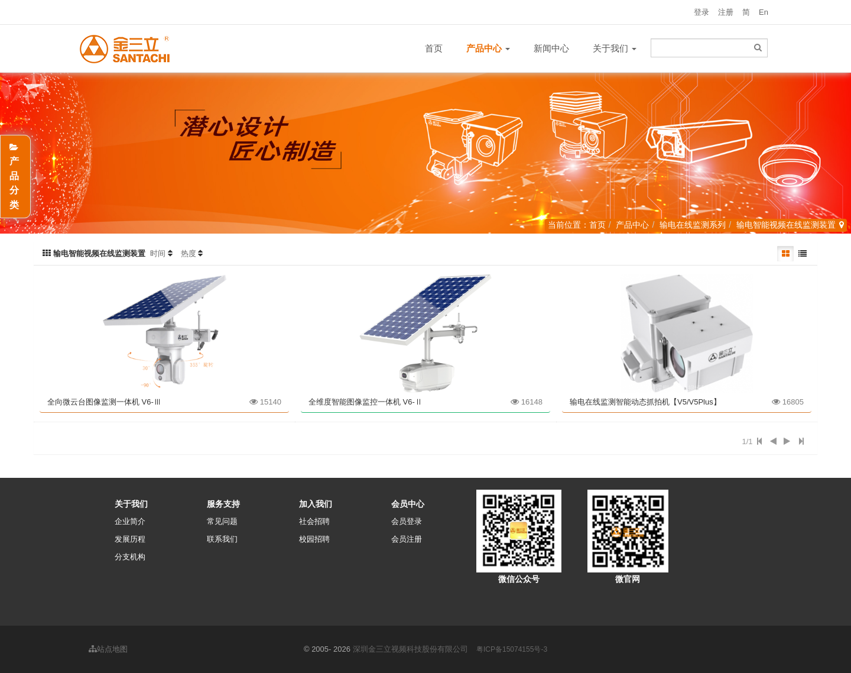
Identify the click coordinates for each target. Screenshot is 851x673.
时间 (157, 253)
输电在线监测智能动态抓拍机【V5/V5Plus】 (645, 401)
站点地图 (108, 649)
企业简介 (130, 521)
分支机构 (130, 556)
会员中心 (407, 504)
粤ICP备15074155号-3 (511, 649)
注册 (725, 12)
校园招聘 (314, 539)
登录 (701, 12)
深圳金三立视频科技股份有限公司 (410, 649)
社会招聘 (314, 521)
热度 (188, 253)
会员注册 (406, 539)
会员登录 (406, 521)
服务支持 (223, 504)
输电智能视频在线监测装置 (786, 224)
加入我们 (315, 504)
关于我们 (614, 48)
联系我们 (222, 539)
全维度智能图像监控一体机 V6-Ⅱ (365, 401)
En (763, 12)
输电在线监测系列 (693, 224)
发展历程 (130, 539)
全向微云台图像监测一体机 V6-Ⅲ (104, 401)
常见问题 (222, 521)
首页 (434, 48)
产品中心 (632, 224)
